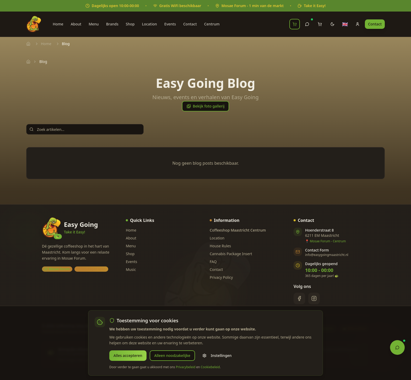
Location (149, 24)
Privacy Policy (221, 277)
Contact (190, 24)
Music (131, 269)
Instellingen (217, 355)
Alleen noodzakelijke (172, 355)
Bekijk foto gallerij (206, 106)
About (76, 24)
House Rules (220, 245)
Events (170, 24)
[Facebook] (299, 298)
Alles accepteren (127, 355)
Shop (130, 24)
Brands (112, 24)
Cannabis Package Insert (231, 253)
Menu (94, 24)
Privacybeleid (186, 367)
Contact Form (317, 250)
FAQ (213, 261)
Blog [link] (43, 61)
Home (58, 24)
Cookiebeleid (210, 367)
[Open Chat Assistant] (397, 347)
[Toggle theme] (332, 24)
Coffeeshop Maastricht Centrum (238, 230)
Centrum (212, 24)
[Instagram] (314, 298)
